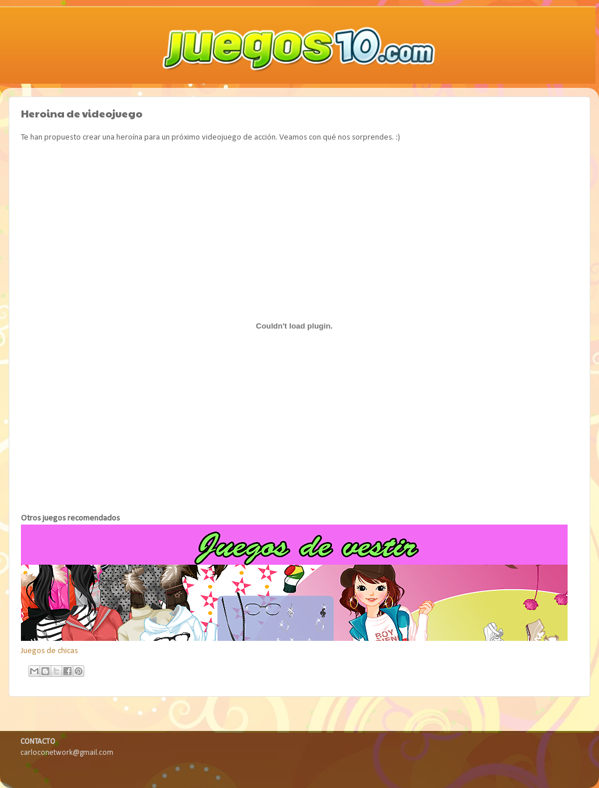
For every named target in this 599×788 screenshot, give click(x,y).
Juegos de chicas (49, 651)
